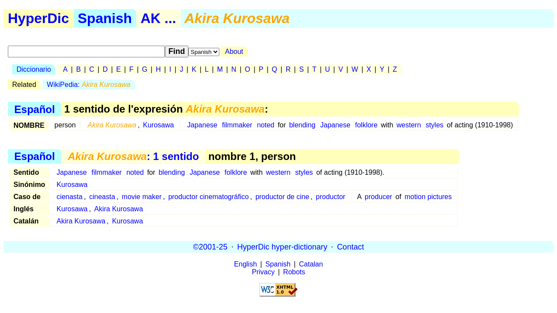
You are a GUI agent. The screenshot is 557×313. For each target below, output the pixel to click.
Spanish (105, 18)
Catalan (311, 264)
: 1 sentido (133, 156)
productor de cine (282, 196)
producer (378, 196)
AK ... (158, 18)
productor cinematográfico (208, 196)
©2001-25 (210, 246)
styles (434, 125)
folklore (366, 125)
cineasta (102, 196)
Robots (294, 272)
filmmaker (237, 125)
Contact (350, 246)
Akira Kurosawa (118, 209)
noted (265, 125)
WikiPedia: (89, 84)
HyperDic (38, 18)
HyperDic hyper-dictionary (282, 246)
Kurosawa (158, 125)
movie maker (142, 196)
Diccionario (34, 69)
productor (331, 196)
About (234, 51)
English (245, 264)
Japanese (202, 125)
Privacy (263, 272)
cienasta (70, 196)
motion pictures (428, 196)
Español (34, 109)
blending (302, 125)
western (408, 125)
